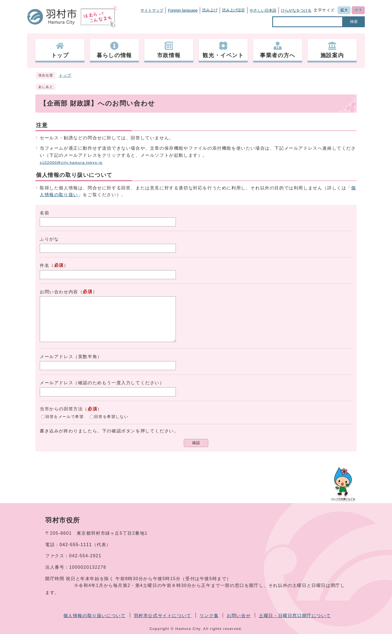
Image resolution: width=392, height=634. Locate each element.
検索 (354, 21)
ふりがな (49, 239)
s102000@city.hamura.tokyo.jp (71, 163)
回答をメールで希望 (64, 416)
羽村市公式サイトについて (162, 615)
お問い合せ (239, 615)
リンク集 (209, 615)
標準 (358, 10)
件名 (44, 265)
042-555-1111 (76, 544)
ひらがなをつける (296, 10)
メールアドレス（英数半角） (71, 356)
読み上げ (210, 10)
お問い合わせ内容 (59, 292)
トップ (65, 75)
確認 (196, 443)
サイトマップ (151, 10)
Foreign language (183, 10)
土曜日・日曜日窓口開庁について (295, 615)
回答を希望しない (111, 416)
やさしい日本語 (263, 10)
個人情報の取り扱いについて (94, 615)
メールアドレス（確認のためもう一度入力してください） (102, 382)
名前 (44, 213)
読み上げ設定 (233, 10)
